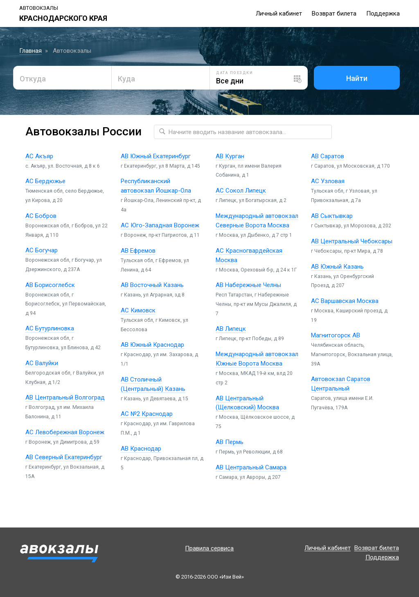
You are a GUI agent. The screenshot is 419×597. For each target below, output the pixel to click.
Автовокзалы (38, 8)
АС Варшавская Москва (344, 301)
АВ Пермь (229, 442)
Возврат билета (334, 13)
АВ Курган (230, 156)
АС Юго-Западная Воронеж (160, 225)
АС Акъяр (39, 156)
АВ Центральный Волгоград (65, 397)
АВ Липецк (231, 328)
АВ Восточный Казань (152, 285)
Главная (30, 50)
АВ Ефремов (138, 250)
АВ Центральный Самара (251, 467)
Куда (126, 78)
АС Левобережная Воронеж (64, 432)
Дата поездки (234, 73)
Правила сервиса (209, 548)
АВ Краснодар (141, 448)
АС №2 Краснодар (147, 413)
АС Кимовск (138, 310)
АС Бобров (40, 216)
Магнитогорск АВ (335, 335)
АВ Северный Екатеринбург (63, 457)
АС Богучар (41, 250)
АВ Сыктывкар (332, 216)
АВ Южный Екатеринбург (156, 156)
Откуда (33, 78)
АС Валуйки (41, 363)
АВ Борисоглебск (50, 285)
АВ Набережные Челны (248, 285)
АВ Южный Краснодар (152, 344)
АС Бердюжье (45, 181)
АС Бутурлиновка (49, 328)
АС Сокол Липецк (241, 190)
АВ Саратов (327, 156)
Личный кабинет (279, 13)
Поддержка (383, 13)
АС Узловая (328, 181)
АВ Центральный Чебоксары (351, 241)
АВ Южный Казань (337, 266)
